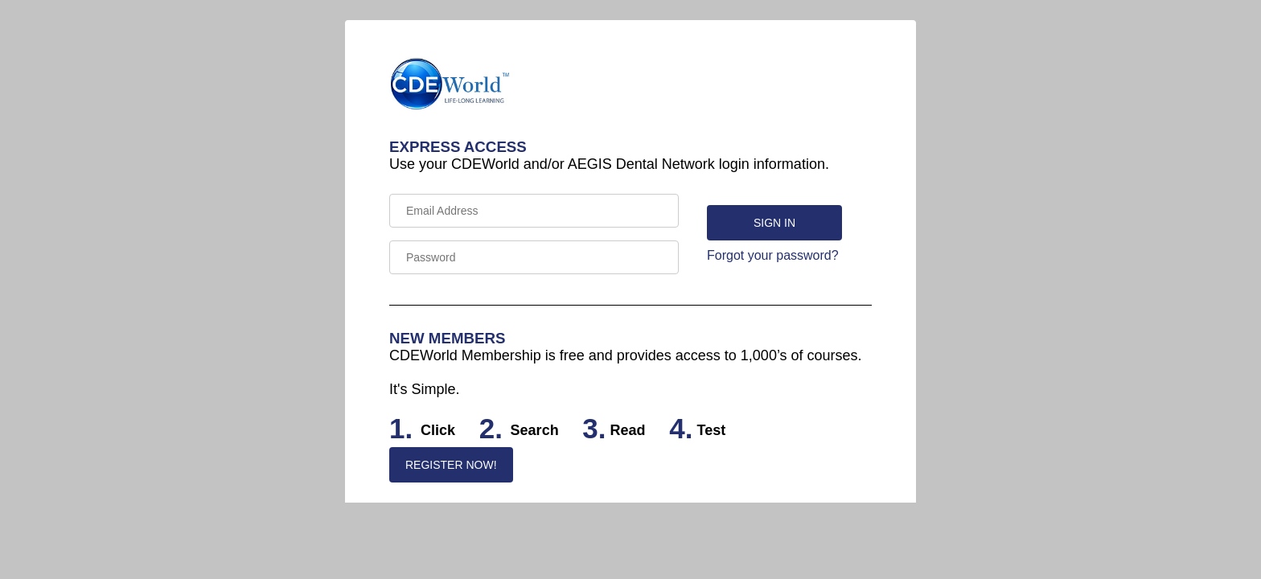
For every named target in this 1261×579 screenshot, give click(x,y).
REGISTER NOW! (451, 464)
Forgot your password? (773, 255)
